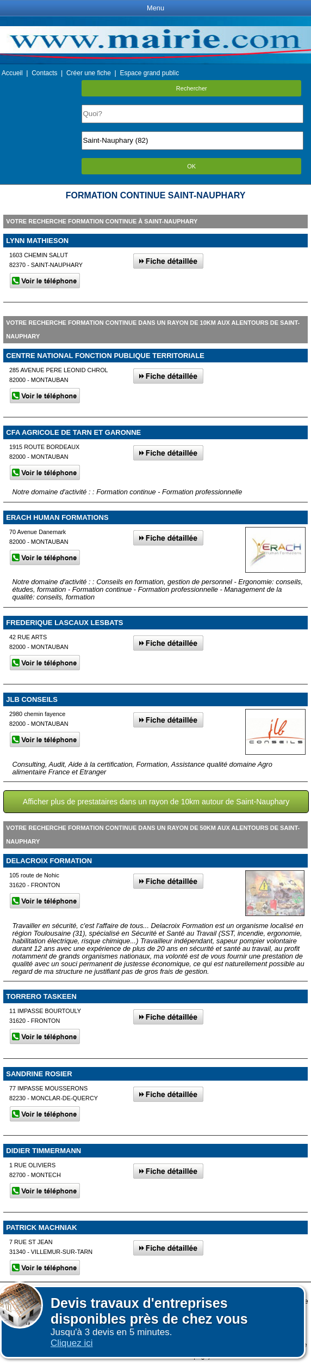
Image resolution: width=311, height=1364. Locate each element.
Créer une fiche (88, 73)
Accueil (12, 73)
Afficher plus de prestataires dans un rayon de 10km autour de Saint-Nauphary (156, 801)
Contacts (44, 73)
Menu (155, 8)
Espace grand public (149, 73)
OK (191, 166)
